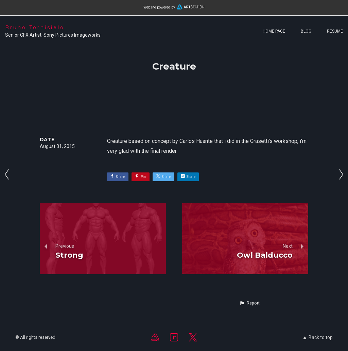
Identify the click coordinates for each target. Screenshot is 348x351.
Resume (335, 31)
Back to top (318, 337)
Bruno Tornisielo (35, 27)
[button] (249, 303)
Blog (306, 31)
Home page (274, 31)
